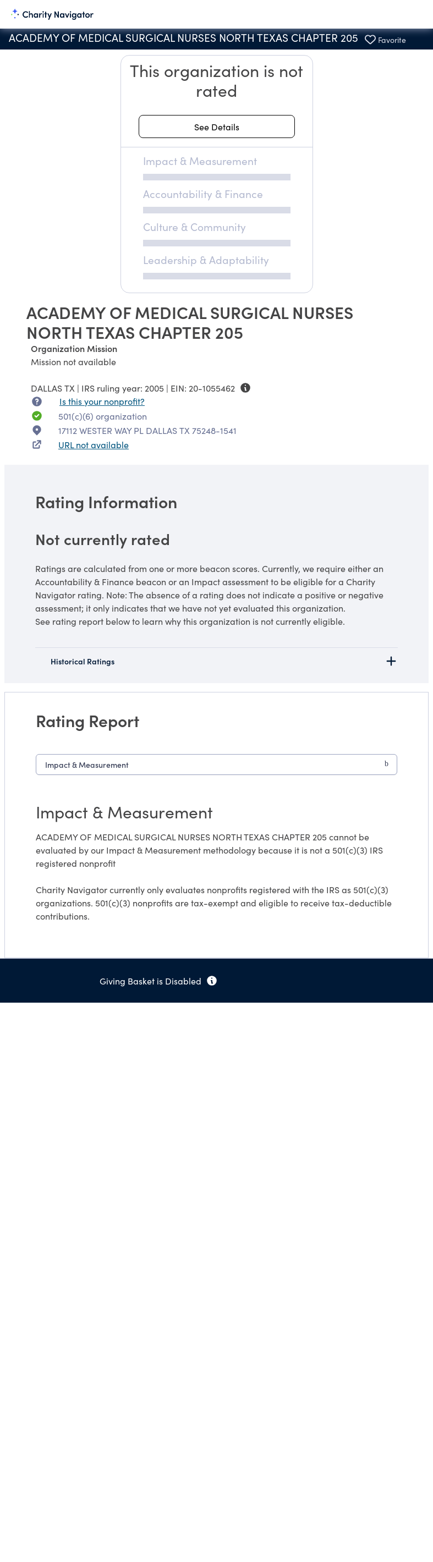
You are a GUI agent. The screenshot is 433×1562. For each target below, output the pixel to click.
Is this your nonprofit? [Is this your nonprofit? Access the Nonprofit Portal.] (102, 401)
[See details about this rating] (217, 126)
